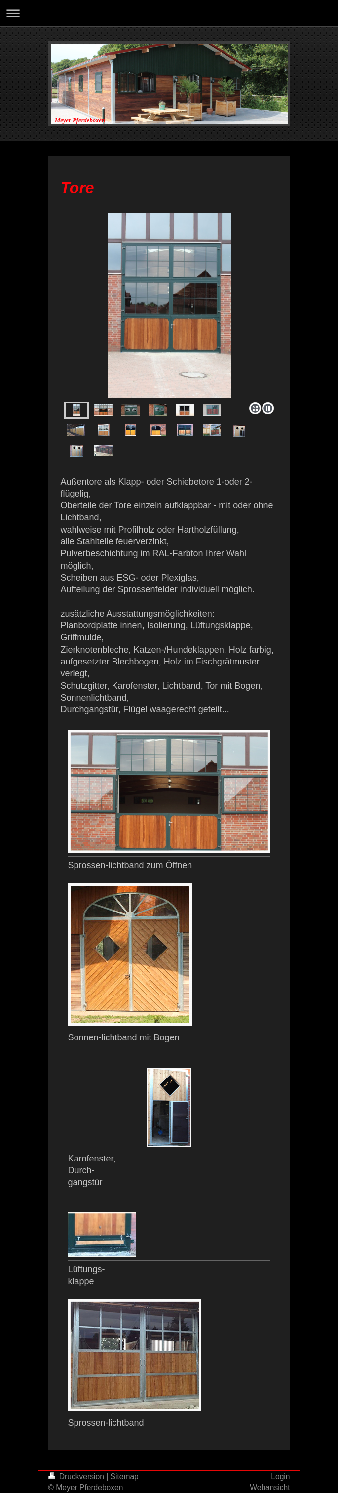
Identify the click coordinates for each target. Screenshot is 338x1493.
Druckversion (77, 1476)
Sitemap (125, 1476)
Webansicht (270, 1487)
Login (280, 1476)
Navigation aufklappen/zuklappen (169, 13)
